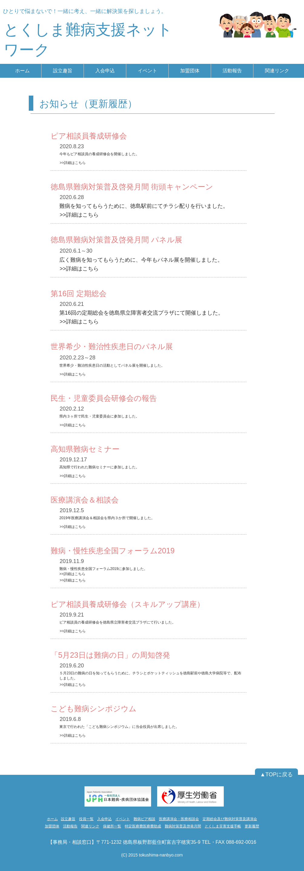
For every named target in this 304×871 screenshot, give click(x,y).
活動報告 (70, 826)
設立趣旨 (68, 819)
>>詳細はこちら (73, 163)
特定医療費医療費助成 (143, 826)
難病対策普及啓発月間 (183, 826)
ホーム (52, 819)
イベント (122, 819)
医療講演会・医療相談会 (179, 819)
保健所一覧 (112, 826)
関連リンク (90, 826)
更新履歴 (252, 826)
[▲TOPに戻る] (276, 774)
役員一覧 (86, 819)
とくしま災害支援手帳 (223, 826)
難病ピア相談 (144, 819)
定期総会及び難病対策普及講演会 (230, 819)
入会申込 (104, 819)
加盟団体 (52, 826)
